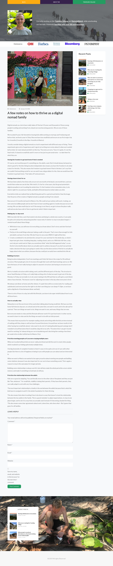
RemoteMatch (77, 21)
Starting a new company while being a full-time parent (94, 108)
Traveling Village (89, 2)
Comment (11, 421)
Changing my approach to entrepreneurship (94, 90)
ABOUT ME (56, 2)
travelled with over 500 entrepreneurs (69, 24)
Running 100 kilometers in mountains (95, 62)
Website (10, 461)
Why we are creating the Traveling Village (94, 71)
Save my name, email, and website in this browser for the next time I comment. (14, 477)
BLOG (24, 2)
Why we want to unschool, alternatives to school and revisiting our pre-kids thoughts (95, 80)
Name (10, 445)
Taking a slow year (92, 99)
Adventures (12, 109)
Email (10, 453)
